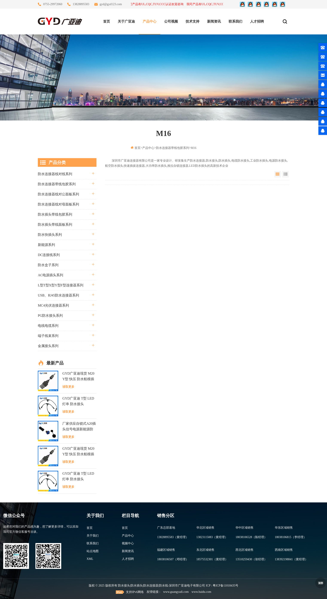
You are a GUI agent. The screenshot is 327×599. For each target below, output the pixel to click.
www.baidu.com (201, 591)
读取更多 (68, 386)
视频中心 (128, 543)
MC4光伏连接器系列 (53, 305)
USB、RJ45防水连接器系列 (58, 295)
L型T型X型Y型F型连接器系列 (60, 285)
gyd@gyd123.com (111, 4)
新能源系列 (46, 245)
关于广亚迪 (126, 21)
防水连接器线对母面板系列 (58, 204)
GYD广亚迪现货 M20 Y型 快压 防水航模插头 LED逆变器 (78, 377)
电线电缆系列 (48, 325)
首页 (106, 21)
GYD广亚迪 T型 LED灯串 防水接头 (78, 401)
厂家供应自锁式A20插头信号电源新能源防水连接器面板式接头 (79, 427)
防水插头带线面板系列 (55, 224)
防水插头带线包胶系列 (55, 214)
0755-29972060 (52, 4)
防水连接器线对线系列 (55, 174)
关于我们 (93, 535)
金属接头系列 (48, 346)
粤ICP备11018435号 (225, 585)
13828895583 (81, 4)
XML (90, 558)
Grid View (277, 174)
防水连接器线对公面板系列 (58, 194)
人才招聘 (257, 21)
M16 (193, 148)
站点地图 (93, 551)
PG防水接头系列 (50, 315)
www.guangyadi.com (176, 591)
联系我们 (235, 21)
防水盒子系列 (48, 265)
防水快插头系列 (50, 234)
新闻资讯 (214, 21)
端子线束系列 (48, 336)
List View (285, 174)
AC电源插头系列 (50, 275)
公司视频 (171, 21)
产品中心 (149, 21)
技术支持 (192, 21)
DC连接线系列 (49, 255)
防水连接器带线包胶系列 (172, 148)
